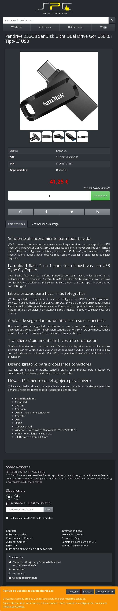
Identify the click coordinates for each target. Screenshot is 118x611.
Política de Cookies (13, 606)
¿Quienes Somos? (16, 541)
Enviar (48, 509)
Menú (16, 27)
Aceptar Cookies (105, 591)
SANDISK (61, 150)
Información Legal (72, 530)
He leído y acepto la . (31, 518)
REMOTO (11, 545)
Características (16, 224)
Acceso (45, 27)
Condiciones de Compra (19, 538)
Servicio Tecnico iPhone (75, 545)
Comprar (100, 196)
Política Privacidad (16, 534)
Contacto (75, 27)
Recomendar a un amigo (45, 224)
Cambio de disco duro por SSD (79, 541)
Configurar (73, 591)
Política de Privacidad (41, 518)
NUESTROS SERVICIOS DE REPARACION (29, 549)
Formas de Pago (71, 538)
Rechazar (87, 591)
